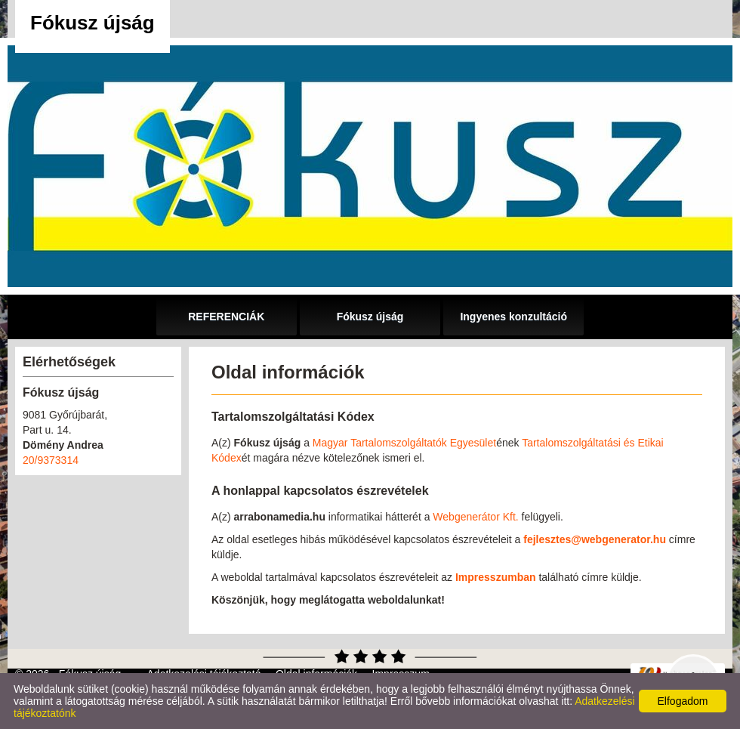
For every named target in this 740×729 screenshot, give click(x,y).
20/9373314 (51, 460)
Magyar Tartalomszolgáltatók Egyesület (404, 443)
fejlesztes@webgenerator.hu (594, 539)
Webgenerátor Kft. (475, 517)
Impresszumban (495, 577)
